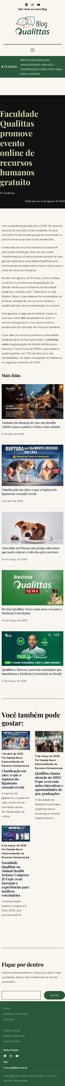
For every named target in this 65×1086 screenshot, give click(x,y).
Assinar (54, 995)
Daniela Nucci (14, 757)
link (23, 318)
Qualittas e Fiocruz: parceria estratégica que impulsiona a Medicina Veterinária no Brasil (32, 672)
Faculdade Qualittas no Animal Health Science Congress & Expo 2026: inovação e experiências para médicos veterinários (15, 878)
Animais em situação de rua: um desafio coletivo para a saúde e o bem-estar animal (31, 425)
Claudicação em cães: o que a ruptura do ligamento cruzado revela (29, 492)
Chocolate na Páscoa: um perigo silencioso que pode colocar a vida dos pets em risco (31, 550)
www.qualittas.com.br (15, 1067)
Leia (26, 765)
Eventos (6, 761)
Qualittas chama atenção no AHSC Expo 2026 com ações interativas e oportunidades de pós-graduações (49, 783)
